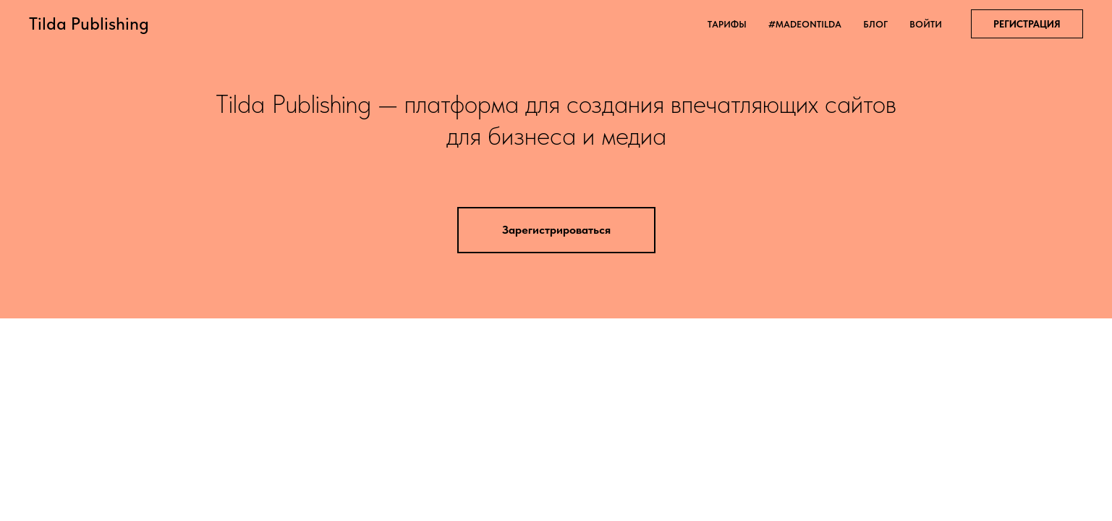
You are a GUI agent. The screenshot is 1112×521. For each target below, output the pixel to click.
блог (875, 24)
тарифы (727, 24)
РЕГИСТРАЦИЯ (1027, 24)
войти (925, 24)
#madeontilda (804, 24)
